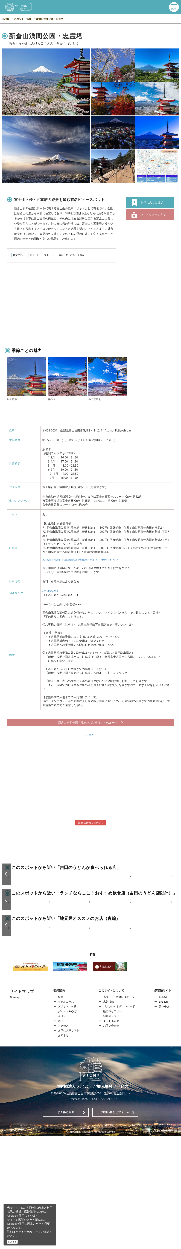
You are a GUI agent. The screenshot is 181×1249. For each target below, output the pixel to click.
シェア (90, 731)
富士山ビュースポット (41, 255)
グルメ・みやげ (67, 1124)
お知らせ (62, 1148)
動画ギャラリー (112, 1124)
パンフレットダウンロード (119, 1119)
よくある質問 (110, 1133)
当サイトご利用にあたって (119, 1110)
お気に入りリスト (68, 1143)
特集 (59, 1110)
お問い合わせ (110, 1138)
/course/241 (50, 591)
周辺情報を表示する (90, 819)
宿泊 (59, 1133)
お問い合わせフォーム (115, 1224)
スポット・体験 (67, 1119)
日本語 (163, 1110)
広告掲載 (108, 1114)
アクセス (62, 1138)
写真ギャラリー (112, 1129)
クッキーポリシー (27, 1232)
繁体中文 (165, 1119)
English (164, 1114)
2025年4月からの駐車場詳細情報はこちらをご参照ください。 (81, 560)
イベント (62, 1129)
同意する (12, 1241)
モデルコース (65, 1114)
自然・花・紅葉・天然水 (71, 255)
